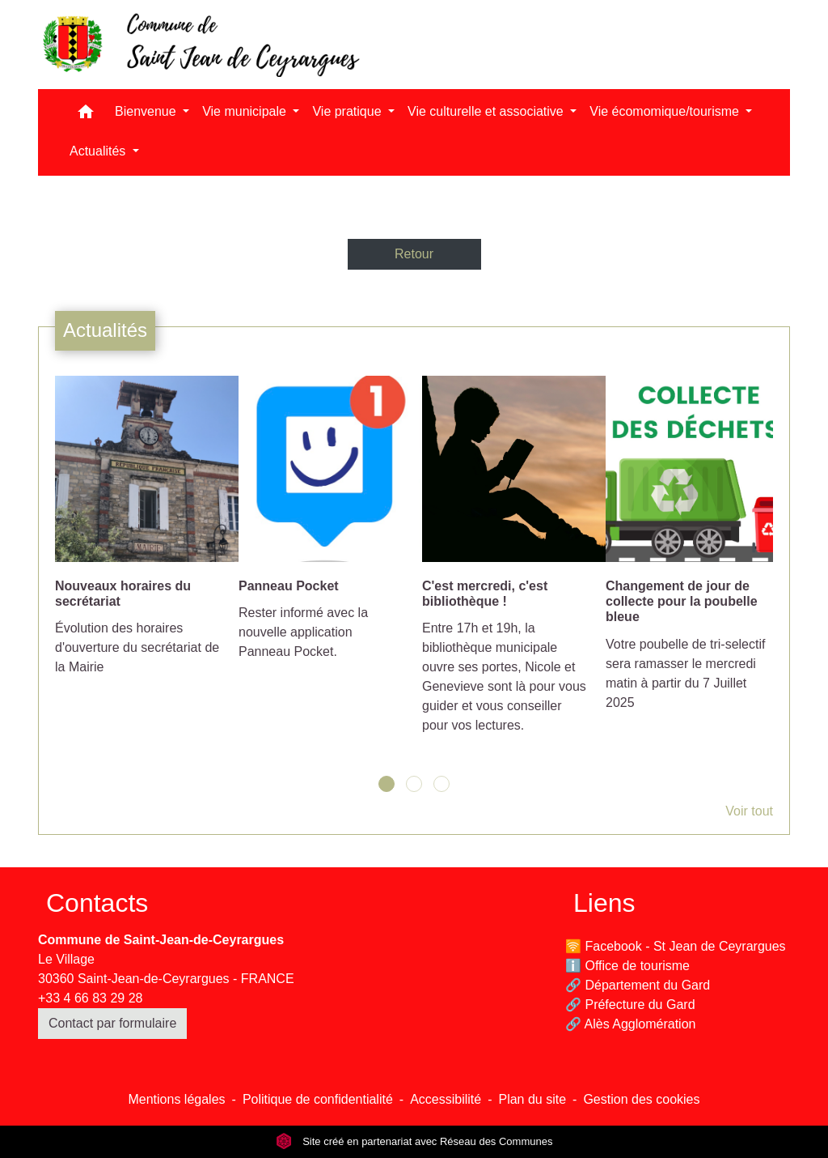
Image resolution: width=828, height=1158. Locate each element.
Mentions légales (176, 1099)
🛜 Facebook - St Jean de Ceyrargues (675, 946)
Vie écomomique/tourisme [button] (665, 111)
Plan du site (532, 1099)
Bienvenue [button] (147, 111)
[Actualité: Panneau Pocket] (322, 527)
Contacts (97, 902)
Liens (604, 902)
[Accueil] (199, 44)
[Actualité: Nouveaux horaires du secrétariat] (138, 534)
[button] (85, 115)
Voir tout (749, 811)
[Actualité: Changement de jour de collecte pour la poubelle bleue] (689, 552)
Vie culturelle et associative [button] (487, 111)
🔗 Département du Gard (637, 985)
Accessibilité (445, 1099)
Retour (414, 254)
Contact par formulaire (112, 1023)
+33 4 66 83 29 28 (90, 998)
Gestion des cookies (641, 1099)
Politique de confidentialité (318, 1099)
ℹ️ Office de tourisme (627, 966)
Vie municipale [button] (245, 111)
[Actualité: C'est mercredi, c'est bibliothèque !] (505, 563)
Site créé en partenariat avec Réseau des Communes (414, 1141)
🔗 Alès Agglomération (630, 1024)
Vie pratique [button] (348, 111)
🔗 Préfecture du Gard (630, 1004)
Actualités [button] (99, 151)
